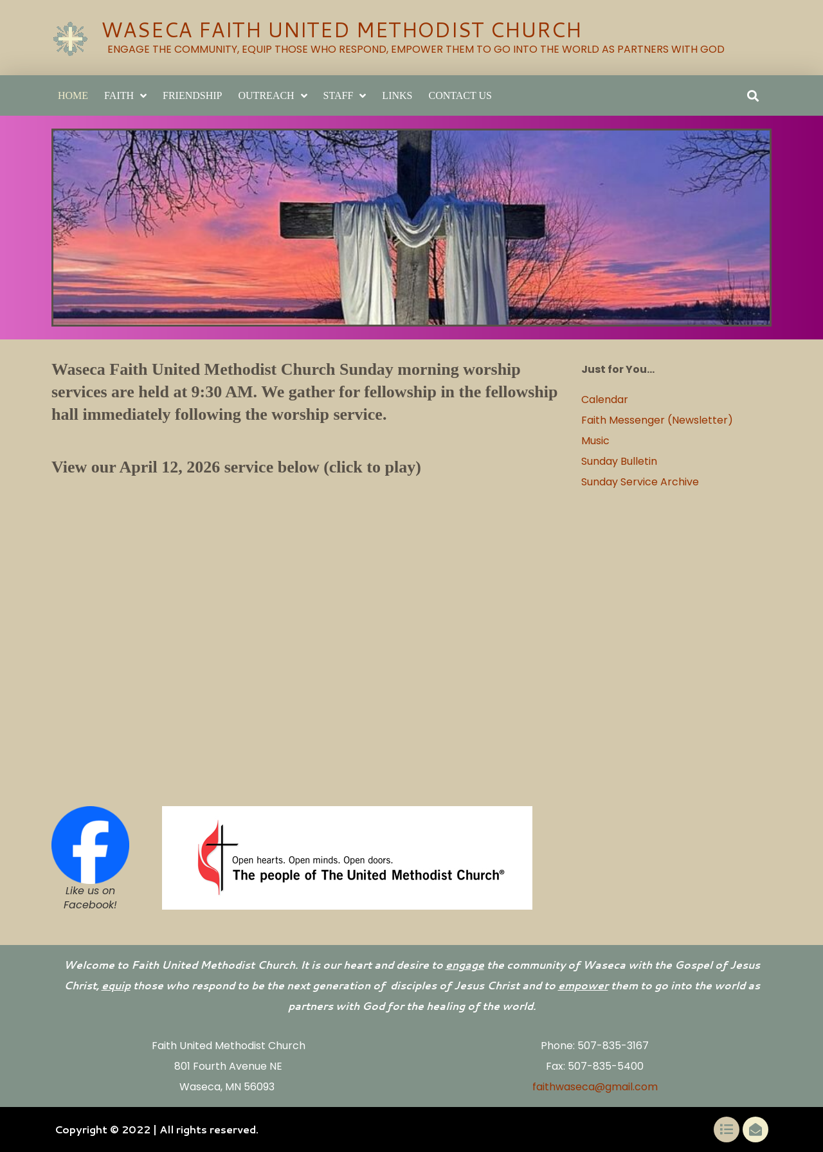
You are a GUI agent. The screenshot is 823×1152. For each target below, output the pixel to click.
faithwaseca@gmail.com (595, 1086)
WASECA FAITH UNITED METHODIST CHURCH (341, 29)
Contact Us (459, 95)
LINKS (397, 95)
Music (595, 440)
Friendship (192, 95)
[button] (752, 95)
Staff (344, 96)
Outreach (273, 96)
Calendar (606, 399)
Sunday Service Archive (640, 481)
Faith (125, 96)
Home (73, 95)
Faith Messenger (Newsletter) (657, 420)
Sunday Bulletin (619, 461)
